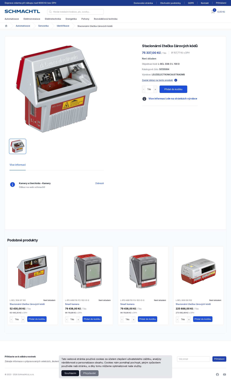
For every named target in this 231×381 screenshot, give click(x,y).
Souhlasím (70, 373)
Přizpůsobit (89, 373)
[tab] (18, 146)
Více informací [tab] (18, 164)
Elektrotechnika (53, 19)
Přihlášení (219, 359)
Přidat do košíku (173, 89)
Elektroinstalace (32, 19)
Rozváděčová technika (105, 19)
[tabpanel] (57, 88)
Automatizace (12, 19)
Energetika (71, 19)
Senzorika (43, 26)
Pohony (85, 19)
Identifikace (63, 26)
